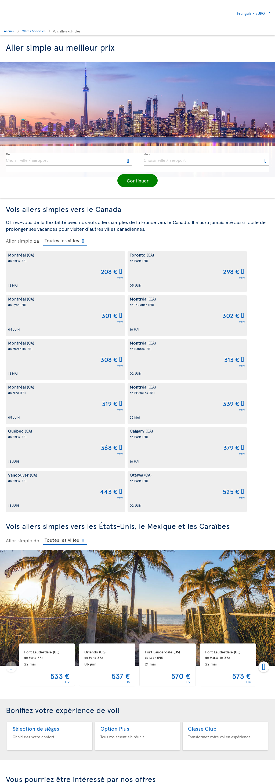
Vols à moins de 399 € (226, 673)
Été (49, 673)
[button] (137, 180)
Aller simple (19, 241)
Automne (138, 673)
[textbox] (69, 159)
